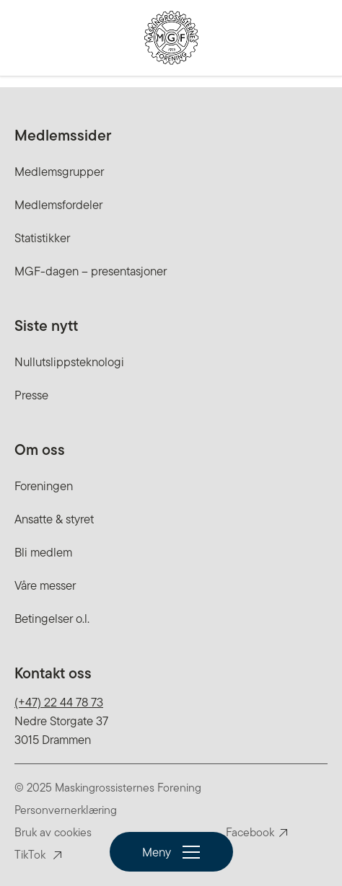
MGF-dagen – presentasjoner (90, 271)
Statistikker (42, 238)
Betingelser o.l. (51, 618)
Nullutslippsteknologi (69, 362)
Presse (31, 395)
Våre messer (45, 585)
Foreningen (43, 486)
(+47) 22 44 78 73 (58, 702)
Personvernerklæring (65, 810)
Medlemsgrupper (59, 171)
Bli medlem (43, 552)
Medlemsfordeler (58, 204)
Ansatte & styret (54, 519)
